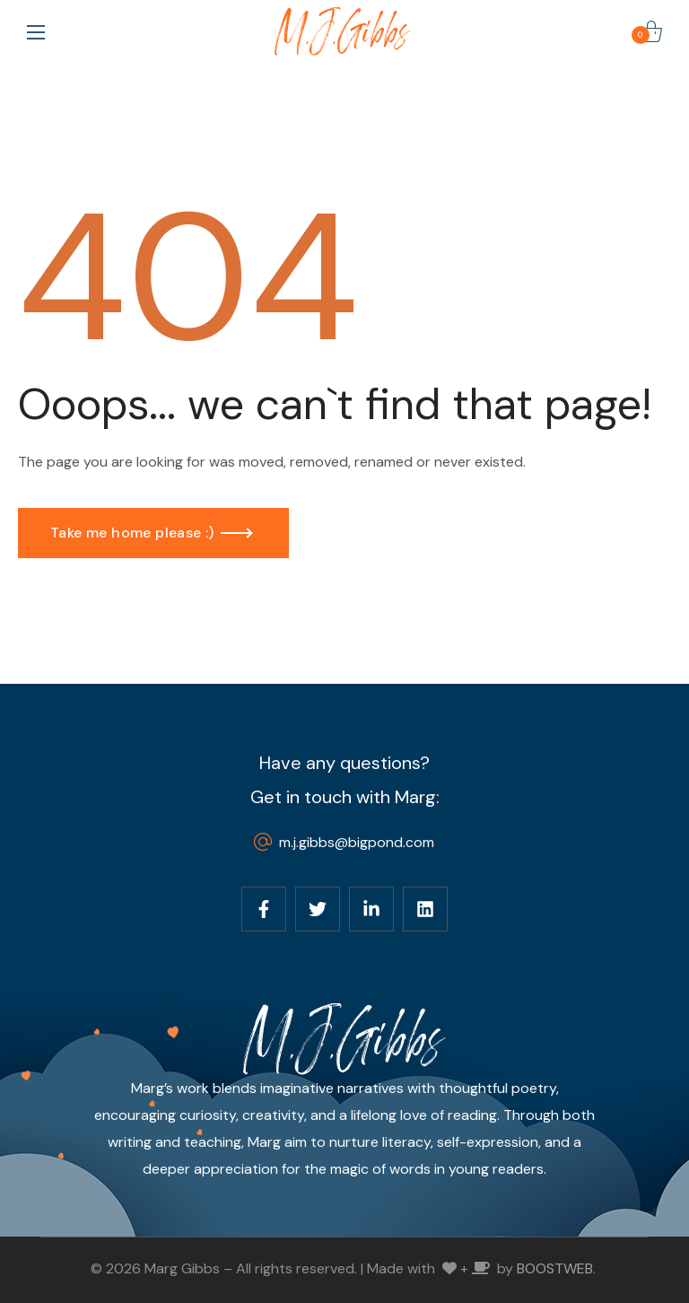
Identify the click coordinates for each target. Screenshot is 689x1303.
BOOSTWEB (555, 1268)
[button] (651, 31)
